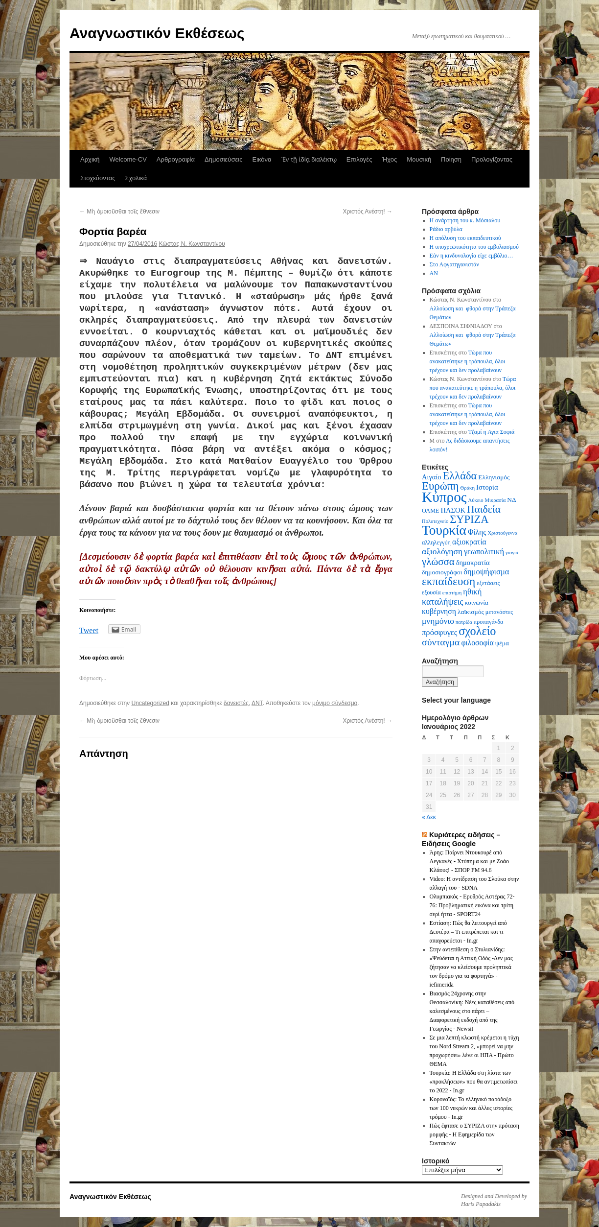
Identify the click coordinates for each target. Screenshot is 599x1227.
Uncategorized (150, 703)
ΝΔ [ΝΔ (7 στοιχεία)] (511, 499)
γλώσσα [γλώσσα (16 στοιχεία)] (438, 561)
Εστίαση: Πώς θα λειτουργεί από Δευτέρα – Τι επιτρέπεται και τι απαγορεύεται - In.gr (468, 932)
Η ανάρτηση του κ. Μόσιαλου (465, 220)
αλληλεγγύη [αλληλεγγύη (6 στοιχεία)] (436, 542)
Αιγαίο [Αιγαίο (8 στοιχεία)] (431, 477)
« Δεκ (429, 817)
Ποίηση (451, 159)
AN (434, 273)
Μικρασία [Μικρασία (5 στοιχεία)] (495, 500)
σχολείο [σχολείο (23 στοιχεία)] (477, 630)
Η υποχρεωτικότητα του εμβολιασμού (474, 246)
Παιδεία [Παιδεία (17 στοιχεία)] (484, 509)
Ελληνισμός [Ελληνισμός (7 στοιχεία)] (493, 477)
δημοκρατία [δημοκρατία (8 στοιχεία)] (473, 562)
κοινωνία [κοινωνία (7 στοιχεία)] (476, 602)
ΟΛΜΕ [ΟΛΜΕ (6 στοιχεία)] (430, 510)
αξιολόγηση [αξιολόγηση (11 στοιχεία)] (442, 551)
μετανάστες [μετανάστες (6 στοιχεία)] (499, 612)
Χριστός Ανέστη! (367, 211)
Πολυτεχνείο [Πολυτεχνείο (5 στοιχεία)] (435, 521)
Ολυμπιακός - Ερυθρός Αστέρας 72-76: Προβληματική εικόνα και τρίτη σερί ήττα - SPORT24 (472, 905)
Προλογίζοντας (491, 159)
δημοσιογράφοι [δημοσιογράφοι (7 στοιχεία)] (442, 572)
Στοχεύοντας (97, 178)
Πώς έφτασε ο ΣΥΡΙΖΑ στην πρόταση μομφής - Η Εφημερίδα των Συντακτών (474, 1134)
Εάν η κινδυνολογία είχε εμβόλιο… (471, 255)
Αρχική (90, 159)
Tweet (88, 630)
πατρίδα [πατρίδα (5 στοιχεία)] (464, 622)
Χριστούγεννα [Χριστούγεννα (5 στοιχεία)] (502, 533)
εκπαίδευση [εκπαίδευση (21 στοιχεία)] (448, 581)
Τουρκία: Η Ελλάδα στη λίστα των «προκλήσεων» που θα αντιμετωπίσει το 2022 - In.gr (474, 1081)
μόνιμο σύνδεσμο (334, 703)
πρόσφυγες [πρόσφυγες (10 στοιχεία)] (439, 632)
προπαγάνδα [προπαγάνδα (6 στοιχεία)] (489, 621)
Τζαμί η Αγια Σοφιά (491, 431)
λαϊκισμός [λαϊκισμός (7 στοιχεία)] (471, 611)
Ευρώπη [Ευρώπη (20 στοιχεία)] (440, 486)
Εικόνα (261, 159)
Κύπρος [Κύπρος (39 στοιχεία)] (444, 497)
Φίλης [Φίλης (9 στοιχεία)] (477, 532)
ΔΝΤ (257, 703)
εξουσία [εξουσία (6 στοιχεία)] (431, 592)
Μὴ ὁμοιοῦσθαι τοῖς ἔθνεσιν (119, 211)
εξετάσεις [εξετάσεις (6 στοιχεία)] (488, 583)
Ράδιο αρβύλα (446, 229)
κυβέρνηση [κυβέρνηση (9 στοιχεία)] (439, 611)
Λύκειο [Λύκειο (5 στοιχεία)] (475, 500)
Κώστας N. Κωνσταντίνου (192, 243)
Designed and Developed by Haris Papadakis (494, 1200)
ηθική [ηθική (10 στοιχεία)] (472, 591)
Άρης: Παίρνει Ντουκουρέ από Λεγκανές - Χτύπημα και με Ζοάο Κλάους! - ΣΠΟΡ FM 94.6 (469, 861)
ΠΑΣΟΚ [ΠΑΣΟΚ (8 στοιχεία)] (453, 510)
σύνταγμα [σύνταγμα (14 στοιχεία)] (441, 642)
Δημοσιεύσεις (223, 159)
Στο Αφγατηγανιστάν (454, 264)
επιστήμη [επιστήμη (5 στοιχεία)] (452, 592)
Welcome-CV (128, 159)
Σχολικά (136, 178)
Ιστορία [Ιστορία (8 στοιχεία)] (487, 487)
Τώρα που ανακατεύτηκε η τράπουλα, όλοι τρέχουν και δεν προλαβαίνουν (468, 361)
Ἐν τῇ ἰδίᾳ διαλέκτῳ (309, 159)
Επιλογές (359, 159)
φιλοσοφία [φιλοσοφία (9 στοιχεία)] (477, 642)
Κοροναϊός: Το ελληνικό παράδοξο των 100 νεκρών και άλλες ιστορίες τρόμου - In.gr (471, 1108)
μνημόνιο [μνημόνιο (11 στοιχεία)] (438, 621)
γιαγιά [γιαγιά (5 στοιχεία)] (512, 552)
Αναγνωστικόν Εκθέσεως (156, 33)
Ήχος (389, 159)
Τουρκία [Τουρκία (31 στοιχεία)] (444, 530)
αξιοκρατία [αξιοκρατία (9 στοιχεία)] (469, 542)
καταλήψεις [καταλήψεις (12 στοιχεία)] (442, 602)
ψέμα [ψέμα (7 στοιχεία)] (502, 643)
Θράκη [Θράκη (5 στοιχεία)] (468, 488)
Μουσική (419, 159)
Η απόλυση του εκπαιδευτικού (465, 238)
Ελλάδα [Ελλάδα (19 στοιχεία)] (460, 476)
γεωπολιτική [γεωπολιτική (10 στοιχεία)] (484, 551)
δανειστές (236, 703)
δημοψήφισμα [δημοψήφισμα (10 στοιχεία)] (486, 571)
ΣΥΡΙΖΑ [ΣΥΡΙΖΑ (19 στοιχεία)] (469, 519)
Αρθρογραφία (176, 159)
